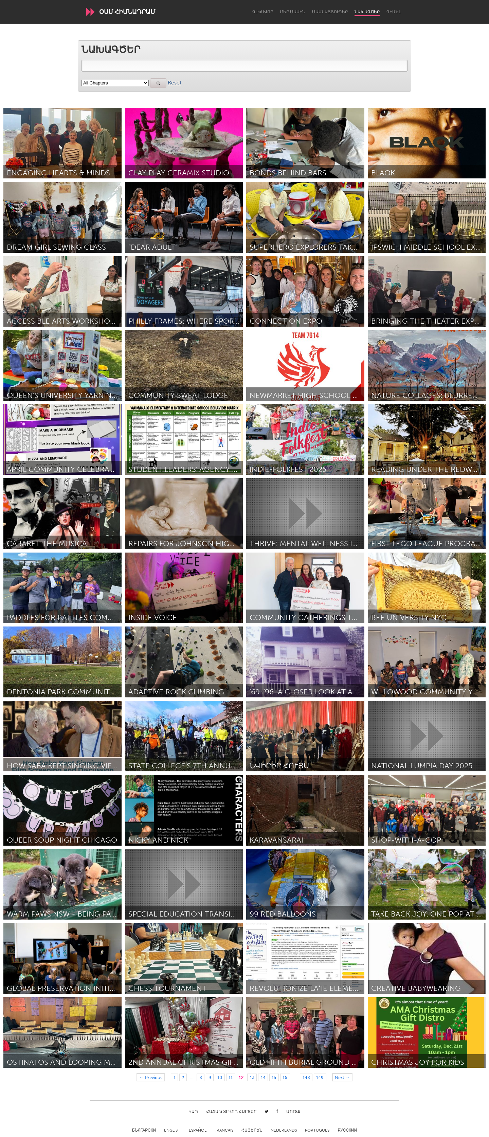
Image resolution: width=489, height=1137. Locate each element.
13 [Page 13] (252, 1077)
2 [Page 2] (183, 1077)
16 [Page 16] (285, 1077)
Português (317, 1130)
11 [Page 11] (231, 1077)
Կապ (193, 1111)
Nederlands (284, 1130)
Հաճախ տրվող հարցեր (231, 1111)
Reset (174, 82)
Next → (342, 1077)
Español (197, 1130)
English (172, 1130)
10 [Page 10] (219, 1077)
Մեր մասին (292, 11)
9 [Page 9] (210, 1077)
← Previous (150, 1077)
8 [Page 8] (200, 1077)
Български (144, 1130)
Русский (347, 1130)
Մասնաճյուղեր (330, 11)
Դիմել (393, 11)
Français (224, 1130)
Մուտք (293, 1111)
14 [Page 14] (263, 1077)
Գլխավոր (262, 11)
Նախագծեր (367, 11)
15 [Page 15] (274, 1077)
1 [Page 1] (175, 1077)
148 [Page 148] (306, 1077)
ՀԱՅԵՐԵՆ (251, 1130)
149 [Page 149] (320, 1077)
